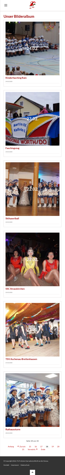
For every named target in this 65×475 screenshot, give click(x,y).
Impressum (15, 465)
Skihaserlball (12, 218)
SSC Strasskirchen (15, 288)
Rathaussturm (13, 429)
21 (23, 449)
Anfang (11, 446)
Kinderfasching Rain (16, 77)
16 (36, 446)
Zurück (22, 446)
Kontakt (6, 465)
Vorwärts (31, 449)
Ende (43, 449)
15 (30, 446)
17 (41, 446)
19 (53, 446)
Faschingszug (12, 148)
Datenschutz (25, 465)
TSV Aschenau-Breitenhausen (21, 359)
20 (58, 446)
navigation (6, 5)
